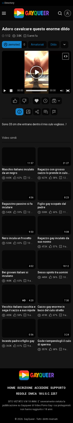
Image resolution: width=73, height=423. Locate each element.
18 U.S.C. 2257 (48, 393)
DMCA (32, 393)
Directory (8, 3)
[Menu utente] (67, 13)
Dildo (54, 44)
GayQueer (29, 419)
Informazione (19, 112)
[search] (60, 13)
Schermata (28, 112)
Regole (21, 393)
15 (15, 101)
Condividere (37, 112)
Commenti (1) (46, 112)
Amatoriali (37, 44)
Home (11, 387)
